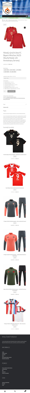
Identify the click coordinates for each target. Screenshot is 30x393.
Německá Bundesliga (21, 98)
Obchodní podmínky (5, 358)
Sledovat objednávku (5, 382)
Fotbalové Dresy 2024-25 (9, 98)
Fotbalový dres (15, 98)
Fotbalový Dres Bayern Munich (11, 97)
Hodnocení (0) (5, 107)
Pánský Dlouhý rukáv (6, 99)
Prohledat (15, 391)
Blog (3, 355)
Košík (3, 385)
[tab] (14, 104)
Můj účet (3, 383)
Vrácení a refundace (5, 373)
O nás (3, 351)
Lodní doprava (4, 369)
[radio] (6, 70)
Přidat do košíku (11, 91)
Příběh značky (4, 353)
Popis (4, 104)
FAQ (2, 370)
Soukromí (3, 371)
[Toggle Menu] (26, 16)
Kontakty (3, 354)
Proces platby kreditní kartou (7, 367)
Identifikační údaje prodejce (7, 357)
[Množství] (5, 91)
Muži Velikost (5, 68)
